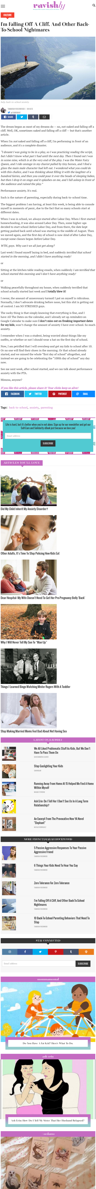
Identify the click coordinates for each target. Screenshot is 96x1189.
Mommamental (48, 979)
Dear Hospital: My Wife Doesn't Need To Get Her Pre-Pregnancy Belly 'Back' (43, 598)
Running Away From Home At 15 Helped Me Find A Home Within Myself (64, 785)
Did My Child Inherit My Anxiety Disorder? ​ (25, 509)
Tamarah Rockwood (16, 108)
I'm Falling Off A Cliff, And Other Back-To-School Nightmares (59, 902)
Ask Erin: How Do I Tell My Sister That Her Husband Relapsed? (48, 1120)
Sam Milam (37, 770)
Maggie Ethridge (39, 792)
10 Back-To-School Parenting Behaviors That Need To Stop (62, 920)
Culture (7, 15)
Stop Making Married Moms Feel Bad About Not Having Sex (34, 731)
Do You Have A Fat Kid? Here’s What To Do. (48, 1043)
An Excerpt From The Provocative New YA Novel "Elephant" (59, 821)
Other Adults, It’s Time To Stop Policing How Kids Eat (30, 553)
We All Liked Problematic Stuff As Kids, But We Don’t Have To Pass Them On (62, 750)
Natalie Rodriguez (40, 827)
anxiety (34, 407)
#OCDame (48, 1134)
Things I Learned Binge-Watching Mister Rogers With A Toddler (35, 686)
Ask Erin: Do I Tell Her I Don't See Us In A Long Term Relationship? (61, 803)
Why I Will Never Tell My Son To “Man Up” (24, 642)
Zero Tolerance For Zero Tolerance (51, 883)
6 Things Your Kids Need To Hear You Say (56, 865)
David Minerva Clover (41, 757)
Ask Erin (48, 1056)
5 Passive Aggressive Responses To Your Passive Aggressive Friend (60, 850)
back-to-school (18, 407)
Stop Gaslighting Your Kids (48, 766)
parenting (47, 407)
